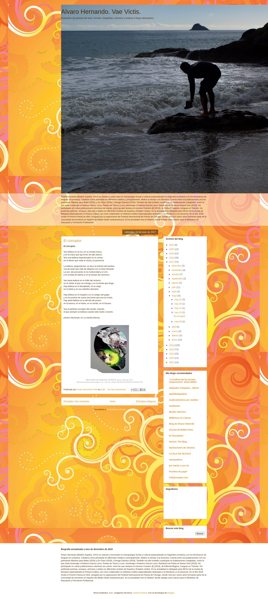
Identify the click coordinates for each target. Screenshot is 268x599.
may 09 (178, 321)
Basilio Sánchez (177, 412)
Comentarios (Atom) (116, 409)
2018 (172, 257)
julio (174, 287)
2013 (172, 358)
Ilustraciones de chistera (182, 447)
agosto (175, 283)
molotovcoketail (140, 593)
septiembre (177, 278)
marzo (175, 331)
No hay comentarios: (117, 389)
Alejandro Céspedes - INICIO (184, 388)
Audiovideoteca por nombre (183, 400)
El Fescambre (176, 435)
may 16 (178, 308)
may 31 (178, 299)
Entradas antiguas (146, 401)
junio (174, 291)
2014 (172, 353)
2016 (172, 345)
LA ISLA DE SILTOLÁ (180, 453)
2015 (172, 349)
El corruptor (73, 241)
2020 (172, 249)
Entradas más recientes (76, 401)
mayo (175, 295)
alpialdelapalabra (178, 394)
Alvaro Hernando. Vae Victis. (101, 11)
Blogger (170, 593)
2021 (172, 245)
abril (174, 327)
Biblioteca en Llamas (180, 418)
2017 (172, 262)
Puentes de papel (178, 471)
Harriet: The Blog (178, 441)
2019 (172, 253)
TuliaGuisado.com (178, 477)
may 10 (178, 312)
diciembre (177, 265)
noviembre (177, 270)
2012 (172, 362)
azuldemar (174, 406)
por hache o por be (179, 465)
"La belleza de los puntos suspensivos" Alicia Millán (183, 380)
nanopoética (175, 459)
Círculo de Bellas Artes (181, 430)
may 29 (178, 303)
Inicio (112, 401)
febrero (175, 335)
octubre (176, 274)
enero (175, 339)
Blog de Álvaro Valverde (181, 424)
